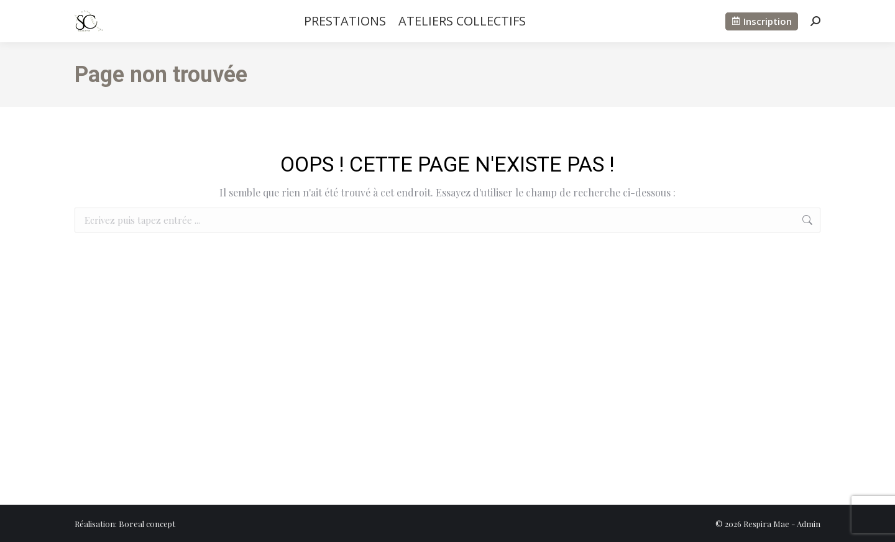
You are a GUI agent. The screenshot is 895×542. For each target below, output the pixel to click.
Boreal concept (147, 523)
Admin (808, 523)
